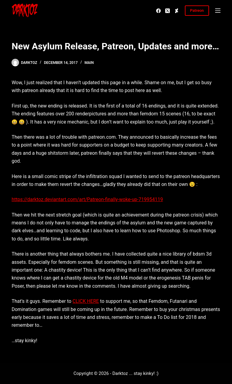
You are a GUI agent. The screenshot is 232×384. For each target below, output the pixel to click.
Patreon (197, 10)
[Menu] (218, 10)
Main (89, 63)
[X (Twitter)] (167, 10)
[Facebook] (158, 10)
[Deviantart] (176, 10)
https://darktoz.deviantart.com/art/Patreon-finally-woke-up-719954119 (87, 199)
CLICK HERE (85, 301)
